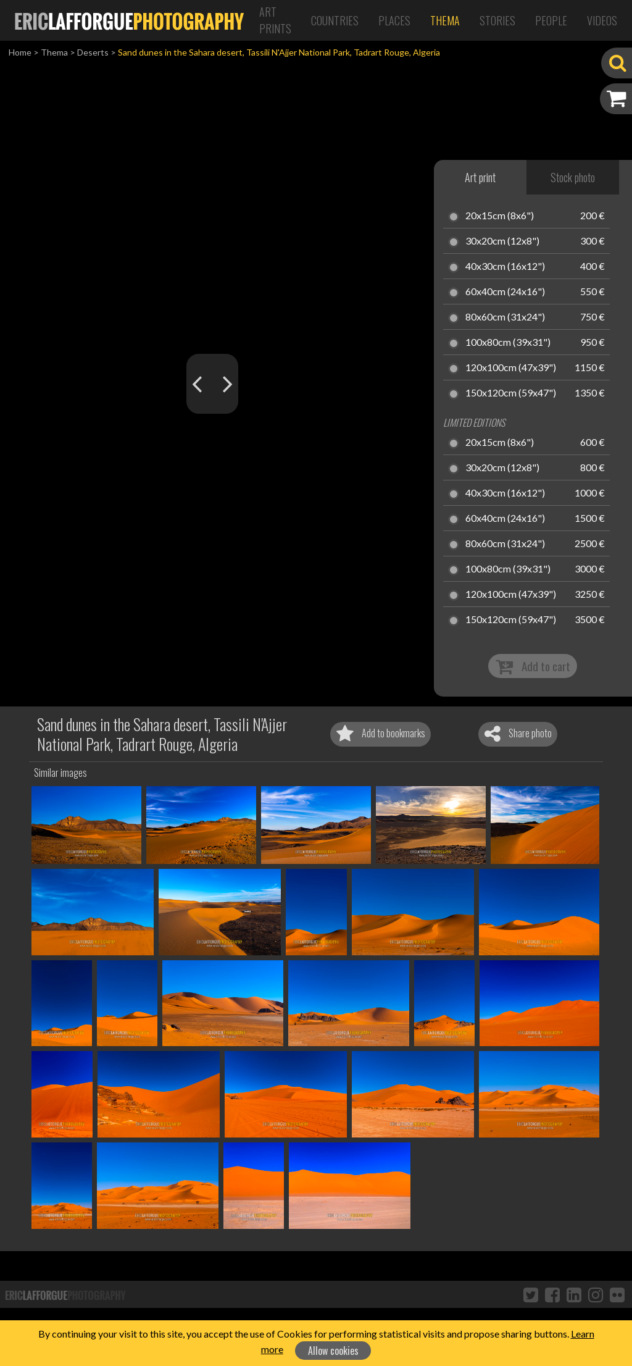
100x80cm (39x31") (508, 343)
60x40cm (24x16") (505, 292)
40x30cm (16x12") (505, 267)
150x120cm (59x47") (510, 393)
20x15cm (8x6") (499, 216)
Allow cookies (333, 1350)
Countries (335, 20)
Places (394, 20)
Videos (602, 20)
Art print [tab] (480, 177)
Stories (497, 20)
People (551, 20)
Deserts (93, 52)
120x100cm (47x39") (510, 368)
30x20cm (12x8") (502, 241)
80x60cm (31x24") (505, 317)
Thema (445, 20)
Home (20, 52)
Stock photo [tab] (573, 177)
